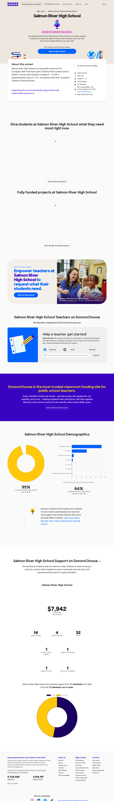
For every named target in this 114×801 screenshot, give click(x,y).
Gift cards (78, 765)
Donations (87, 107)
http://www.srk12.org (84, 94)
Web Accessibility (63, 775)
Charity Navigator (12, 772)
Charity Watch (41, 770)
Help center (96, 760)
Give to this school (57, 51)
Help (86, 4)
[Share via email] (72, 350)
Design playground (98, 770)
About (25, 107)
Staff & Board (62, 770)
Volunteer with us (80, 775)
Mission (60, 760)
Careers (60, 773)
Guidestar (25, 772)
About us (78, 4)
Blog (99, 765)
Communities (96, 763)
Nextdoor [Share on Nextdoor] (89, 349)
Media (94, 765)
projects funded (44, 777)
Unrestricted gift (80, 780)
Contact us (95, 773)
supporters (18, 777)
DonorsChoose (12, 4)
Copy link (96, 355)
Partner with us (67, 4)
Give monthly (79, 773)
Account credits (80, 763)
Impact (36, 107)
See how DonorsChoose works (57, 408)
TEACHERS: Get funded (52, 4)
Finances (61, 768)
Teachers (60, 107)
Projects (48, 107)
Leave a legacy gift (81, 778)
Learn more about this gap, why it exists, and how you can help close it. (60, 521)
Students (74, 107)
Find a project (79, 760)
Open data (95, 768)
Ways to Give (80, 758)
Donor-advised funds (81, 768)
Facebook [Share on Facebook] (49, 350)
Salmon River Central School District (62, 11)
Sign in (104, 4)
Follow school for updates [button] (87, 66)
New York (40, 11)
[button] (72, 355)
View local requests (84, 92)
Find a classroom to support (31, 4)
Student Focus (63, 765)
